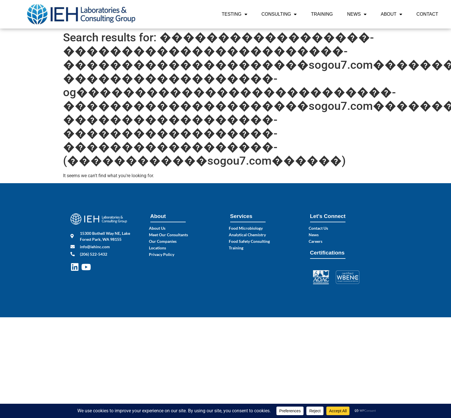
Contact (427, 14)
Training (322, 14)
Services (241, 216)
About (391, 14)
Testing (234, 14)
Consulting (279, 14)
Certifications (327, 253)
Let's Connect (328, 216)
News (357, 14)
